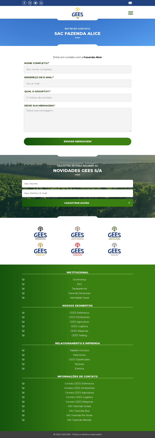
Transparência (79, 288)
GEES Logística (79, 326)
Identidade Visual (79, 297)
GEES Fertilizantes (79, 317)
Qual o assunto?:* (37, 91)
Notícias (79, 364)
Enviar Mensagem (77, 141)
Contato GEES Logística (79, 397)
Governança (79, 279)
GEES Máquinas (79, 330)
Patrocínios (79, 355)
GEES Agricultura (79, 321)
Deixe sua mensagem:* (39, 105)
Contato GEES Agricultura (79, 392)
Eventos (79, 368)
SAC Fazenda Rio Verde (79, 415)
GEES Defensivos (79, 312)
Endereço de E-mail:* (39, 77)
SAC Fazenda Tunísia (79, 406)
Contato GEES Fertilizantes (79, 388)
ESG (79, 284)
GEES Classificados (79, 359)
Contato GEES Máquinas (79, 401)
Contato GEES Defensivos (79, 383)
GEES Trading (79, 335)
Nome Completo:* (36, 63)
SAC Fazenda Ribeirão (79, 420)
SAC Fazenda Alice (79, 410)
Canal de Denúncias (79, 293)
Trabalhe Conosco (79, 350)
